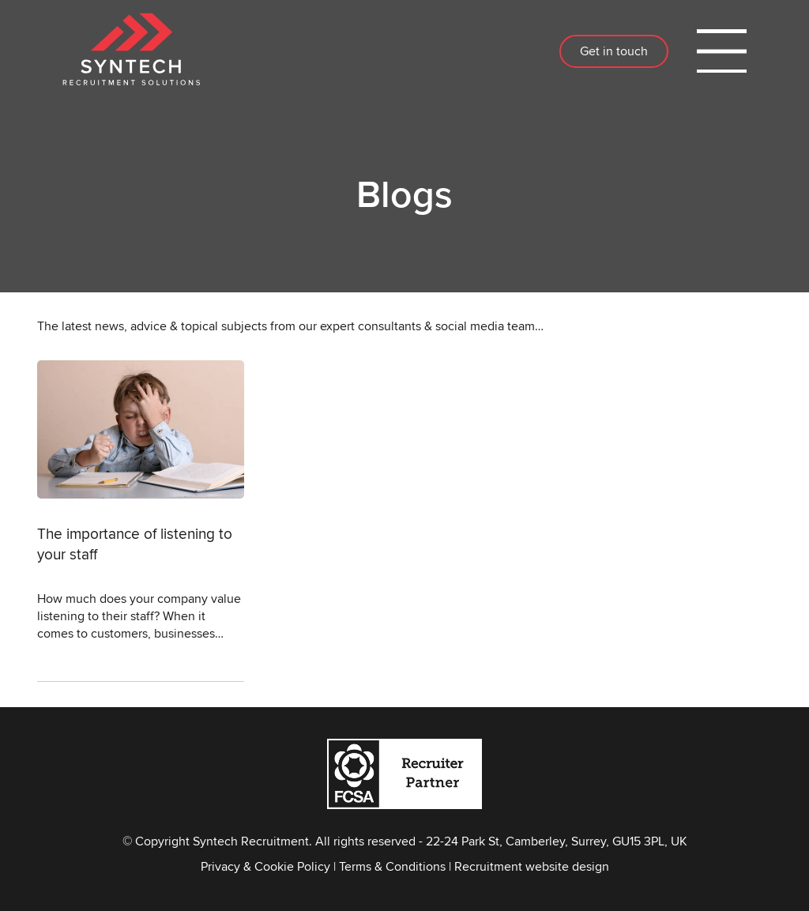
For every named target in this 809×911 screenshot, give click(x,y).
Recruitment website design (531, 866)
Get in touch (614, 51)
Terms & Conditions (392, 866)
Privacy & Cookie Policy (265, 866)
